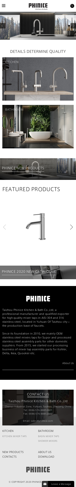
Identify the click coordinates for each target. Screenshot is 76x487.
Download (46, 456)
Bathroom (46, 430)
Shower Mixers (47, 440)
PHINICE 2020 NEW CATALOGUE (29, 271)
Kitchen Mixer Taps (14, 436)
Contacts (9, 456)
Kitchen (8, 430)
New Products (13, 452)
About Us (45, 452)
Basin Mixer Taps (48, 436)
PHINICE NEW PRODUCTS (23, 168)
